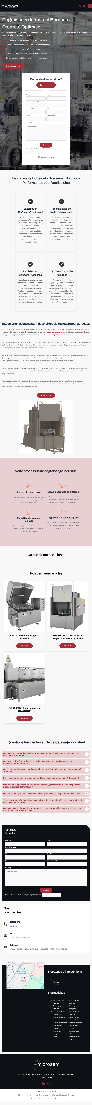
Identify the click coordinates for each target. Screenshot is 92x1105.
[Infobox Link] (12, 928)
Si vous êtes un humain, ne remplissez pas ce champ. (44, 152)
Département (51, 118)
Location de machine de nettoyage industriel (60, 1028)
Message (29, 125)
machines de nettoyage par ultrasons (54, 335)
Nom (48, 98)
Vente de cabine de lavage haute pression (75, 1028)
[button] (80, 7)
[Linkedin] (43, 1086)
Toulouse (56, 985)
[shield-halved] (38, 160)
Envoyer (46, 148)
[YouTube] (48, 1086)
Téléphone (30, 112)
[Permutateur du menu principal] (90, 7)
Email (48, 112)
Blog (19, 1098)
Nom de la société (32, 105)
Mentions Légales (42, 1098)
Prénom (29, 98)
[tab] (46, 757)
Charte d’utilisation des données (63, 1098)
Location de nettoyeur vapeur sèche (58, 1037)
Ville (28, 118)
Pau (54, 982)
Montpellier (56, 988)
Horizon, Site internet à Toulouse (50, 1102)
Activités (28, 1098)
